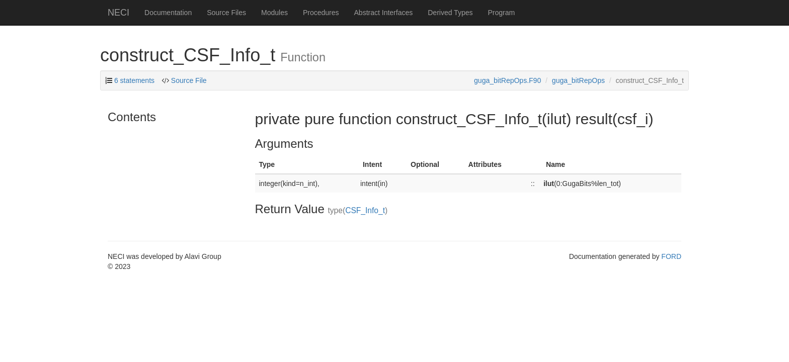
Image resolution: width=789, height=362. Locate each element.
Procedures (321, 13)
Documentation (168, 13)
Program (501, 13)
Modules (274, 13)
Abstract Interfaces (383, 13)
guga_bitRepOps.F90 (507, 80)
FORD (671, 256)
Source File (189, 80)
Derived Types (450, 13)
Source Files (226, 13)
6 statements (134, 80)
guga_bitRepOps (578, 80)
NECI (118, 13)
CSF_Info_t (365, 210)
